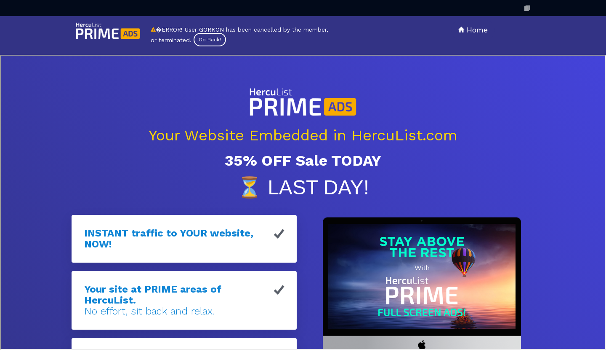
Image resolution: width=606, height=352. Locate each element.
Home (473, 29)
